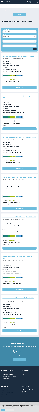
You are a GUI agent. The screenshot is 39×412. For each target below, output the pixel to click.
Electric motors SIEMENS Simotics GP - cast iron (28, 5)
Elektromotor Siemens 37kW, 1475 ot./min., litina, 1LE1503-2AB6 (16, 181)
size (4, 43)
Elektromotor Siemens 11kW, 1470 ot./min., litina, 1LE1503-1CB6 (19, 57)
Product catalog (4, 396)
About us (3, 394)
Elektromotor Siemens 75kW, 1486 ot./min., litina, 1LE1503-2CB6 (17, 263)
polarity (4, 34)
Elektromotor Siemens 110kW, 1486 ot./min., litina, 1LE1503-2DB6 (17, 305)
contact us (19, 365)
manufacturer (6, 29)
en (34, 2)
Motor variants (4, 26)
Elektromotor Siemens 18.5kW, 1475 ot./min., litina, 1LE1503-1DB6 (17, 98)
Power (4, 39)
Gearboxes (24, 382)
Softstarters (24, 384)
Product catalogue (10, 5)
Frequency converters (26, 380)
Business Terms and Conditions (7, 398)
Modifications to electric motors (28, 386)
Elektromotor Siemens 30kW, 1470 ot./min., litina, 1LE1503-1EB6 (17, 140)
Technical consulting (26, 388)
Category (19, 14)
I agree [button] (3, 409)
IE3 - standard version (5, 6)
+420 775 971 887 (5, 387)
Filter (35, 49)
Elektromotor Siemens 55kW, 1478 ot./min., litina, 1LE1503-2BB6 (17, 222)
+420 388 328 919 (5, 385)
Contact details (4, 400)
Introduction (3, 5)
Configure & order (19, 89)
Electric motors (16, 5)
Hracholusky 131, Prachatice (7, 381)
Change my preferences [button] (10, 409)
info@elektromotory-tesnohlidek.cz (8, 383)
